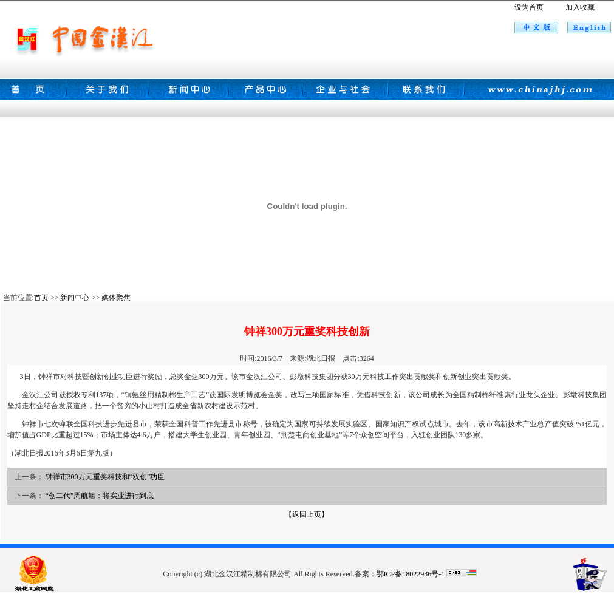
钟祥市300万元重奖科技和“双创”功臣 (105, 477)
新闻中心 (74, 297)
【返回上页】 (307, 514)
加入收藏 (580, 7)
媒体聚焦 (116, 297)
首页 (41, 297)
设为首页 (529, 7)
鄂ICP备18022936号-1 (411, 574)
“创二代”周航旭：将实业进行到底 (100, 495)
